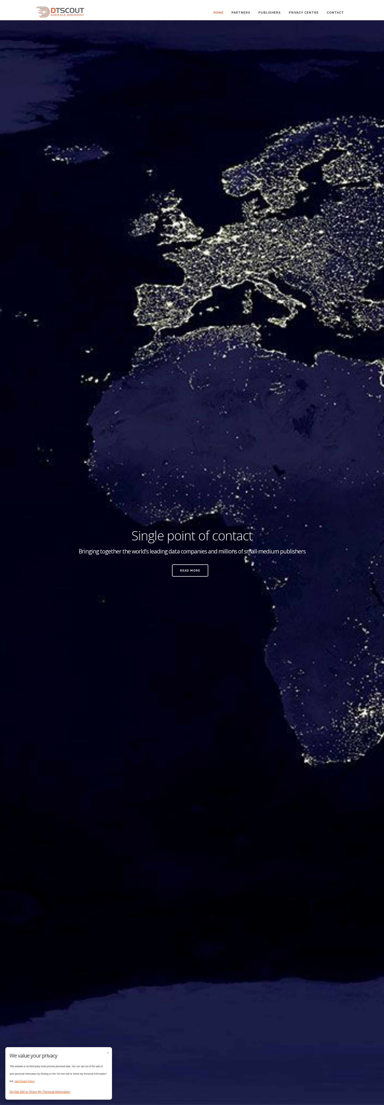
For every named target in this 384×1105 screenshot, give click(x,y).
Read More (190, 570)
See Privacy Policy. (25, 1081)
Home (218, 12)
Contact (335, 12)
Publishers (269, 12)
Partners (240, 12)
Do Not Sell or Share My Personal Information (40, 1091)
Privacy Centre (304, 12)
